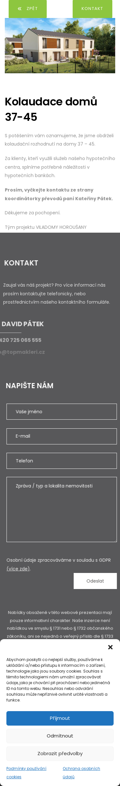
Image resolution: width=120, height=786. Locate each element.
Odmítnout (60, 735)
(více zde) (23, 569)
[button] (110, 647)
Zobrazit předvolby (60, 753)
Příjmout (60, 718)
